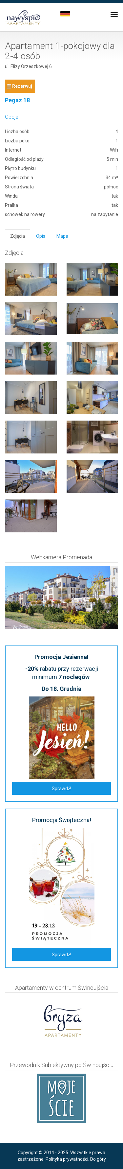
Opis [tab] (40, 236)
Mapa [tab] (62, 236)
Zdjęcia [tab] (17, 236)
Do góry (98, 1159)
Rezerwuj (19, 86)
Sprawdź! (61, 788)
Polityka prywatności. (67, 1159)
